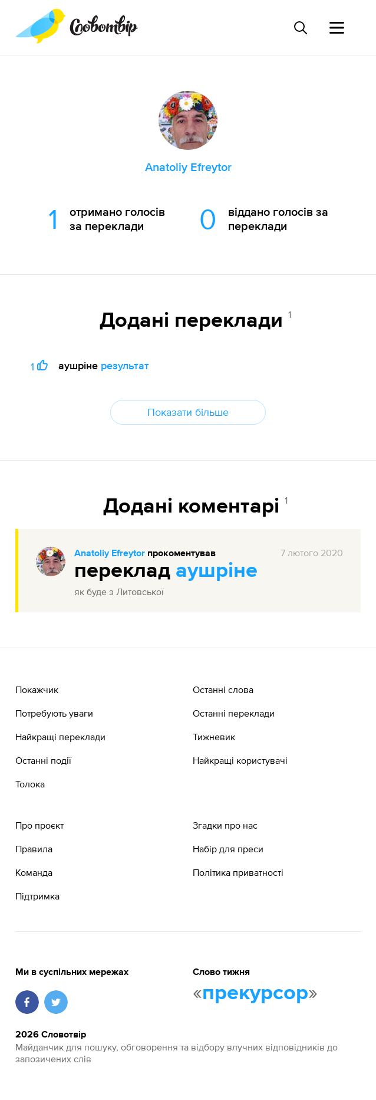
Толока (30, 784)
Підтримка (37, 896)
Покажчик (36, 689)
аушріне (217, 571)
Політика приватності (238, 872)
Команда (33, 872)
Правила (33, 848)
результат (125, 365)
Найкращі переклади (60, 736)
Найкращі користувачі (240, 760)
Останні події (43, 760)
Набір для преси (228, 848)
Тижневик (214, 736)
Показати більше (188, 412)
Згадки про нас (225, 825)
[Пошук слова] (300, 28)
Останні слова (223, 689)
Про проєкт (39, 825)
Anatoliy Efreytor (109, 554)
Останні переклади (234, 713)
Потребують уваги (54, 713)
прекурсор (255, 993)
